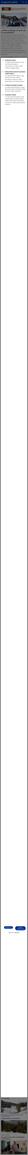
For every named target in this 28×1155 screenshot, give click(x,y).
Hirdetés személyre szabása (14, 85)
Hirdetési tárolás (10, 60)
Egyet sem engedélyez (14, 932)
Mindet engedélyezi (20, 928)
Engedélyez (8, 927)
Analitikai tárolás (10, 95)
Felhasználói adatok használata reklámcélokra (15, 73)
